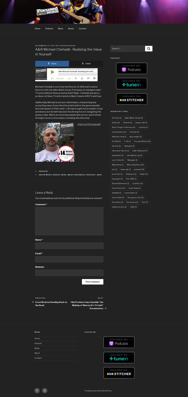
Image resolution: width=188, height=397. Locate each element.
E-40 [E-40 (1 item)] (127, 141)
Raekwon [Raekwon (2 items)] (131, 174)
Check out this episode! (89, 124)
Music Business (76, 175)
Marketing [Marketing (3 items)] (117, 165)
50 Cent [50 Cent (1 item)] (116, 118)
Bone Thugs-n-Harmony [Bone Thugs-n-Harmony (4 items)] (123, 127)
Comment (41, 204)
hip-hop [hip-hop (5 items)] (116, 146)
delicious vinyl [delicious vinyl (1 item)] (119, 136)
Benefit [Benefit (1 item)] (127, 122)
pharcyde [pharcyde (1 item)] (126, 169)
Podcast (49, 28)
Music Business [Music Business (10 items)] (135, 165)
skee (99, 175)
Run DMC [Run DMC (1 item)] (131, 179)
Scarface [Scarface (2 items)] (137, 183)
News (60, 28)
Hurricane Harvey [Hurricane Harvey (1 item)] (120, 151)
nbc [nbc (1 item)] (114, 169)
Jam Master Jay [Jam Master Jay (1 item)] (134, 155)
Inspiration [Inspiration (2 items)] (118, 155)
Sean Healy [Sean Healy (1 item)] (135, 188)
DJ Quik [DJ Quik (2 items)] (116, 141)
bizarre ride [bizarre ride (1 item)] (141, 122)
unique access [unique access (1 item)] (119, 207)
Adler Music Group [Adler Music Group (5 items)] (134, 118)
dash (64, 175)
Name (39, 240)
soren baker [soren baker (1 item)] (131, 193)
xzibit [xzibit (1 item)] (133, 207)
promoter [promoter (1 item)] (117, 174)
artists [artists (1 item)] (116, 122)
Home (37, 28)
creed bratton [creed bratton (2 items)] (119, 132)
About (71, 28)
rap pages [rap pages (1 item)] (117, 179)
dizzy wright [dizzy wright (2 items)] (135, 136)
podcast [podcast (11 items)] (139, 169)
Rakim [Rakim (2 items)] (144, 174)
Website (39, 267)
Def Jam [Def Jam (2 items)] (134, 132)
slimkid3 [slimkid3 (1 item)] (116, 193)
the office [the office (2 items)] (117, 202)
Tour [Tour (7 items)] (144, 202)
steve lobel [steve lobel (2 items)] (118, 197)
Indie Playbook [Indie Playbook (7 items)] (139, 151)
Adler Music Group (49, 175)
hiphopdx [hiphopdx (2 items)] (129, 146)
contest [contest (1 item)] (143, 127)
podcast (91, 175)
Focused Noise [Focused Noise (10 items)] (142, 141)
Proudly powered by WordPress (98, 391)
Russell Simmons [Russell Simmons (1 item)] (120, 183)
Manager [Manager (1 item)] (132, 160)
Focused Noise (67, 46)
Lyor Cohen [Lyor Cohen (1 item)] (118, 160)
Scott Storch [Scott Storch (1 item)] (118, 188)
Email (39, 253)
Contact (82, 28)
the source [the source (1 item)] (132, 202)
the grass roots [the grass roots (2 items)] (136, 197)
